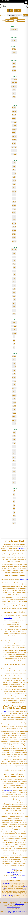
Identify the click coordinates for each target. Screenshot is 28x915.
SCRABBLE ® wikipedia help (14, 872)
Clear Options (14, 17)
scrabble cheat (22, 548)
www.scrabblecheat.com (13, 907)
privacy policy (14, 874)
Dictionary (13, 2)
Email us (14, 869)
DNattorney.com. (19, 904)
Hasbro (4, 895)
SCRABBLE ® (6, 883)
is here (24, 876)
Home (5, 2)
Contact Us (14, 877)
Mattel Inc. (24, 890)
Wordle (9, 2)
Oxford (17, 2)
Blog (2, 2)
